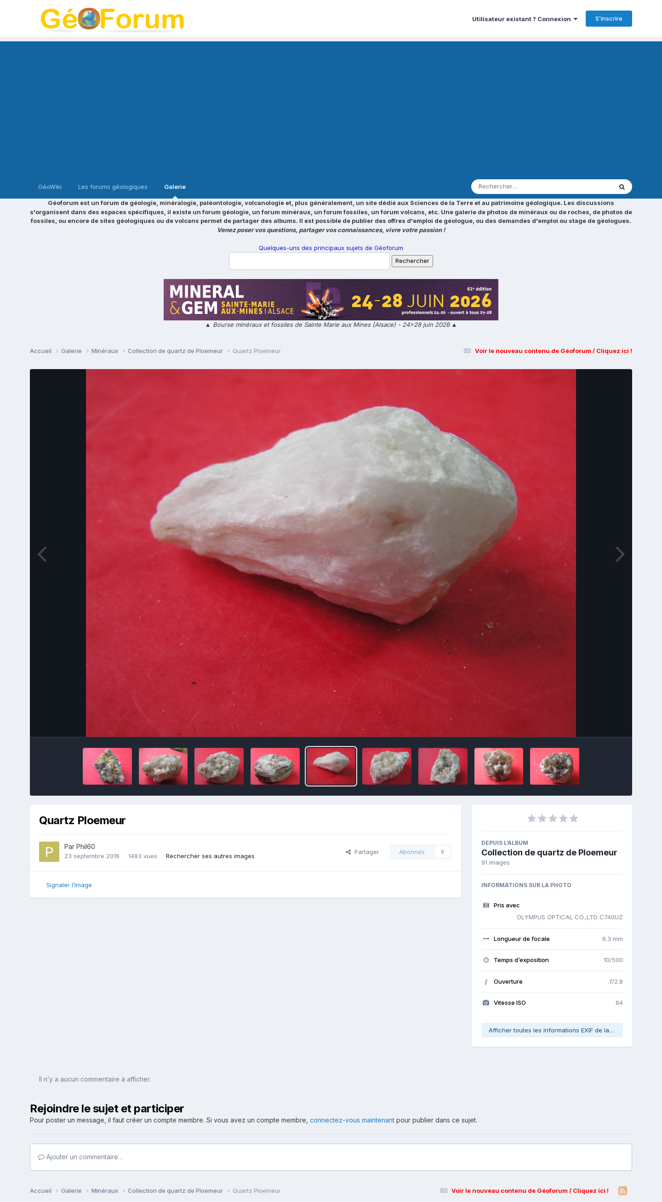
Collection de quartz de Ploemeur (549, 852)
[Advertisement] (331, 105)
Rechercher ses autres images (210, 856)
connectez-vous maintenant (352, 1120)
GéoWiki (50, 186)
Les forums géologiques (113, 186)
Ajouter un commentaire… (80, 1157)
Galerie (175, 191)
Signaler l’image (69, 885)
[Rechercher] (515, 186)
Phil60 (85, 846)
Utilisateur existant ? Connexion (524, 19)
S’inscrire (608, 18)
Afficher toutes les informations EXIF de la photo (556, 1030)
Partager (362, 851)
